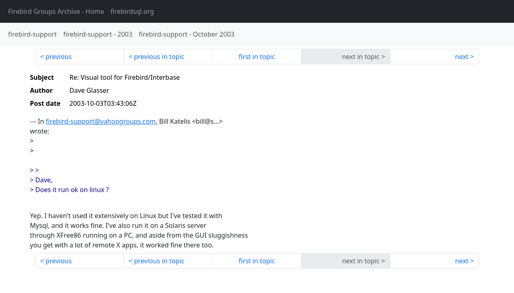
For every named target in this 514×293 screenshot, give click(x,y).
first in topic (256, 56)
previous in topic (159, 56)
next (461, 56)
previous (59, 56)
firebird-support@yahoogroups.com (101, 121)
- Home (56, 11)
